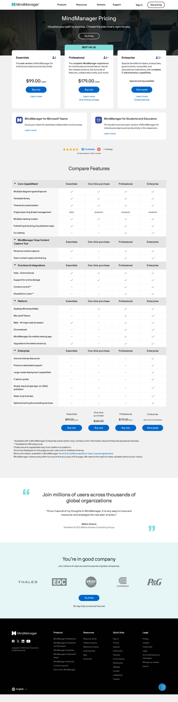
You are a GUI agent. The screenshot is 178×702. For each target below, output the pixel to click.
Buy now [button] (36, 90)
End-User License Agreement (98, 453)
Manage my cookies (151, 662)
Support (116, 647)
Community (118, 651)
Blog (85, 655)
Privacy (146, 639)
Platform (22, 301)
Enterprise (23, 351)
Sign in (137, 5)
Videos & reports (90, 643)
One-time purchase (89, 100)
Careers (116, 679)
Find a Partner (119, 659)
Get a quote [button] (142, 90)
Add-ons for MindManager (65, 673)
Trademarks (148, 647)
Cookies (146, 643)
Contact (116, 671)
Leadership (118, 675)
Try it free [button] (89, 36)
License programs (61, 669)
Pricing (116, 643)
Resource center (90, 639)
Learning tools (89, 651)
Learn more (36, 96)
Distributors (118, 663)
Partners (117, 655)
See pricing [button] (156, 5)
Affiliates (117, 667)
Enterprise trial (141, 100)
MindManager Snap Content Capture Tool (31, 242)
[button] (63, 5)
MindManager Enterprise (64, 665)
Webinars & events (91, 647)
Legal (145, 651)
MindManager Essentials (64, 654)
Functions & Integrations (31, 265)
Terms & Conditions (68, 453)
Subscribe (87, 659)
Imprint (146, 666)
